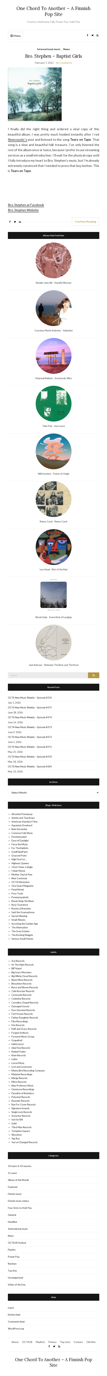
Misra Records (19, 1081)
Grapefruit (16, 1040)
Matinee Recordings (21, 1074)
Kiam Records (18, 1055)
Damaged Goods (20, 1006)
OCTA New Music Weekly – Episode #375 (30, 707)
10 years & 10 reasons (19, 1166)
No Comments (64, 62)
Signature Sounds (20, 1108)
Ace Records (18, 960)
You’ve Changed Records (24, 1142)
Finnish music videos (18, 1200)
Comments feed (16, 1321)
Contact (78, 1341)
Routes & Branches (21, 908)
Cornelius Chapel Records (24, 1002)
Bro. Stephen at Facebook (26, 205)
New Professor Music (22, 1085)
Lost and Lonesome (21, 1066)
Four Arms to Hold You (20, 1207)
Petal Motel (17, 889)
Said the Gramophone (22, 912)
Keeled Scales (18, 1051)
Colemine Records (20, 998)
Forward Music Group (22, 1036)
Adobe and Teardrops (23, 817)
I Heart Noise (18, 870)
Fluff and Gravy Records (24, 1028)
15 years (12, 1173)
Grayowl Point (19, 855)
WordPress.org (16, 1328)
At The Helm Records (22, 964)
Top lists (12, 1270)
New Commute (19, 878)
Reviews (12, 1263)
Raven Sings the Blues (22, 901)
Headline (12, 1221)
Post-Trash (17, 893)
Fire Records (18, 1025)
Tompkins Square (20, 1131)
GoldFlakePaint (19, 851)
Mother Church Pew (21, 874)
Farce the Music (19, 844)
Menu (15, 36)
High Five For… (19, 859)
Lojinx (14, 1059)
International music (48, 49)
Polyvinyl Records (20, 1097)
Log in (11, 1307)
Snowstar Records (20, 1115)
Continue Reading (85, 221)
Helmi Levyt (17, 1044)
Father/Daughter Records (24, 1017)
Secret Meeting (19, 916)
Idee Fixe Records (20, 1047)
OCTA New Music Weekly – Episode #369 (30, 766)
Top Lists (65, 1341)
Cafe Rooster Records (22, 991)
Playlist (11, 1249)
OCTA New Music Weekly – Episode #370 (30, 756)
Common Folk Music (22, 833)
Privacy (52, 1341)
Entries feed (14, 1314)
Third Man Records (21, 1127)
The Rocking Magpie (22, 935)
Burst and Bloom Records (24, 987)
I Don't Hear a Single (22, 867)
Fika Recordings (19, 1021)
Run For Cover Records (23, 1104)
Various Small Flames (22, 938)
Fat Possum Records (22, 1013)
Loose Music (17, 1063)
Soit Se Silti (17, 1119)
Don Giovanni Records (23, 1010)
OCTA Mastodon (20, 882)
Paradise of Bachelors (22, 1093)
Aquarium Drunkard (21, 825)
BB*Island (16, 968)
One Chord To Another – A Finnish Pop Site (53, 11)
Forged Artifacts (19, 1032)
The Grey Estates (20, 931)
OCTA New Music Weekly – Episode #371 (30, 746)
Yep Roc (15, 1138)
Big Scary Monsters (21, 972)
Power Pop (14, 1256)
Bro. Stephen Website (23, 210)
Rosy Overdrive (19, 904)
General (12, 1214)
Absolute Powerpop (22, 814)
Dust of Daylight (19, 840)
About (15, 1341)
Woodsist (16, 1134)
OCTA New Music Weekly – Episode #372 (30, 737)
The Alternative (19, 927)
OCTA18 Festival (17, 1242)
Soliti (14, 1123)
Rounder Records (20, 1100)
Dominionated (19, 836)
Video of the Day (17, 1284)
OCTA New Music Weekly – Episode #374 (30, 717)
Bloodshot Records (21, 983)
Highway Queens (20, 863)
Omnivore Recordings (22, 1089)
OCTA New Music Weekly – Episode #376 (30, 697)
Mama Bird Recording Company (28, 1070)
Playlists (40, 1341)
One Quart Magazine (22, 885)
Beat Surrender (19, 829)
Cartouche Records (21, 994)
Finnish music (15, 1194)
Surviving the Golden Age (24, 923)
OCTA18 (27, 1341)
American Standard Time (24, 821)
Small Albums (18, 919)
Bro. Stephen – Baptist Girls (53, 56)
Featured (12, 1187)
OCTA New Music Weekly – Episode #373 (30, 727)
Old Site (91, 1341)
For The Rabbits (19, 848)
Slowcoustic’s (17, 139)
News (66, 49)
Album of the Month (18, 1180)
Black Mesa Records (21, 979)
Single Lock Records (21, 1112)
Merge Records (19, 1078)
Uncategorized (15, 1277)
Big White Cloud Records (24, 976)
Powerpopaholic (20, 897)
